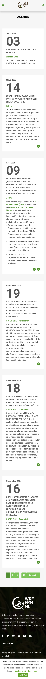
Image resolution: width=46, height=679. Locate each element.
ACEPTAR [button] (23, 675)
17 (24, 575)
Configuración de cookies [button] (26, 671)
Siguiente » (34, 575)
